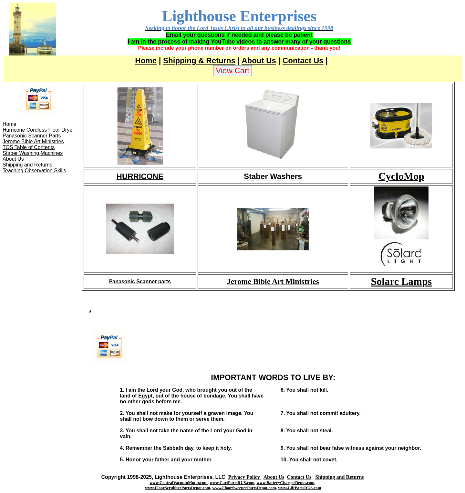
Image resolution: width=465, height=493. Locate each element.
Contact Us (303, 60)
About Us (259, 60)
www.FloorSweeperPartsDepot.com (244, 487)
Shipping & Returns (199, 60)
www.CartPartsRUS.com (232, 482)
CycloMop (401, 176)
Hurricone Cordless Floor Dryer (38, 130)
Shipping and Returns (27, 164)
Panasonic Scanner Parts (32, 135)
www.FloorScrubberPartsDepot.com (177, 487)
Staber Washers (273, 176)
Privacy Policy (244, 477)
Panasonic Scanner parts (140, 281)
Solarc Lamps (401, 281)
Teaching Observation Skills (34, 170)
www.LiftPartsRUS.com (299, 487)
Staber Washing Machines (33, 153)
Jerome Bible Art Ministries (33, 141)
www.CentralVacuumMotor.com (179, 482)
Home (146, 60)
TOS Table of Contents (29, 147)
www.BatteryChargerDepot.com (285, 482)
